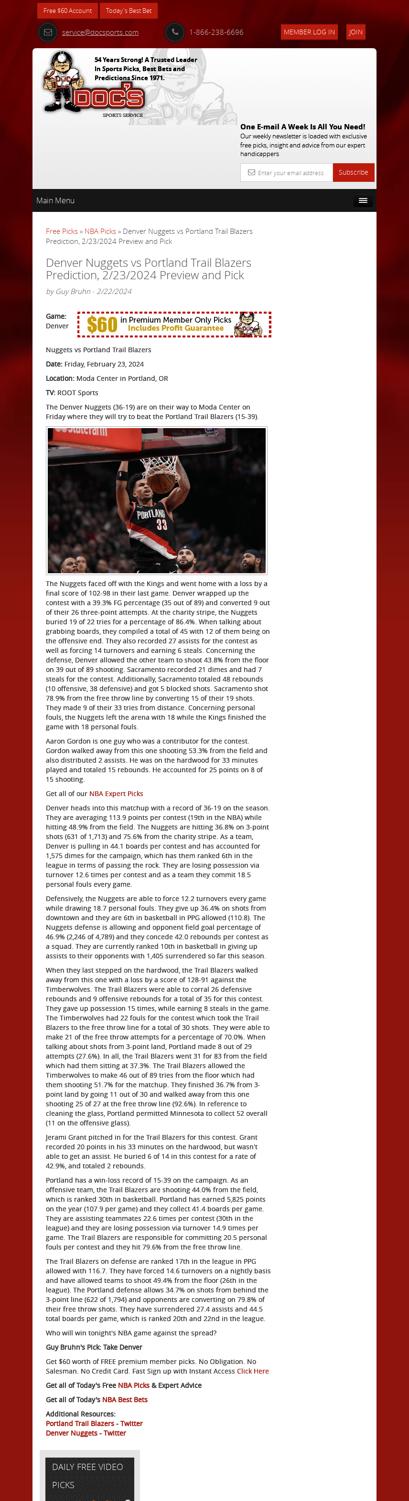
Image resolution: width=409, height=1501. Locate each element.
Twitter (131, 1446)
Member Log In (309, 31)
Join (356, 31)
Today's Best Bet (136, 10)
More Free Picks (333, 203)
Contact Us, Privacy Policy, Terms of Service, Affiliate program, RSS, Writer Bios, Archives (261, 1489)
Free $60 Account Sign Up (327, 388)
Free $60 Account (70, 10)
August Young (336, 305)
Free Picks (62, 162)
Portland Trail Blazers (80, 1446)
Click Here (62, 1394)
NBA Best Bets (125, 1423)
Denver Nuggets (71, 1456)
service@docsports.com (88, 32)
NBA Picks (100, 162)
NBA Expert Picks (116, 750)
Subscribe (353, 102)
